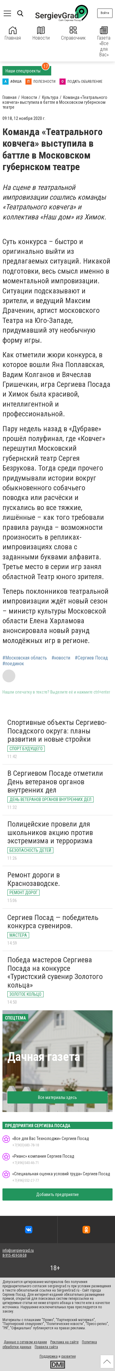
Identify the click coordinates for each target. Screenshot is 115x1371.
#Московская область (24, 658)
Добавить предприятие (57, 1194)
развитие (68, 1356)
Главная (13, 33)
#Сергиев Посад (91, 658)
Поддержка (49, 1356)
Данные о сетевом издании (25, 1342)
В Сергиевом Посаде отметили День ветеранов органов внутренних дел (55, 781)
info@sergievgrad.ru (18, 1250)
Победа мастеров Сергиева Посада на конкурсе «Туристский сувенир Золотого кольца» (55, 972)
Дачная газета (43, 1057)
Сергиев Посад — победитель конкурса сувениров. (52, 921)
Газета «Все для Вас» (103, 42)
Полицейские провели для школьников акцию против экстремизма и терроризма (50, 832)
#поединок (13, 663)
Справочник (73, 33)
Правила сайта (46, 1347)
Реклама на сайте (64, 1342)
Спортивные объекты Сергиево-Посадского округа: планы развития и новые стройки (57, 730)
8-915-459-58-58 (14, 1255)
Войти (105, 13)
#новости (61, 658)
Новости (41, 33)
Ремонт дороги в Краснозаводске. (33, 879)
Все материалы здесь (57, 1097)
